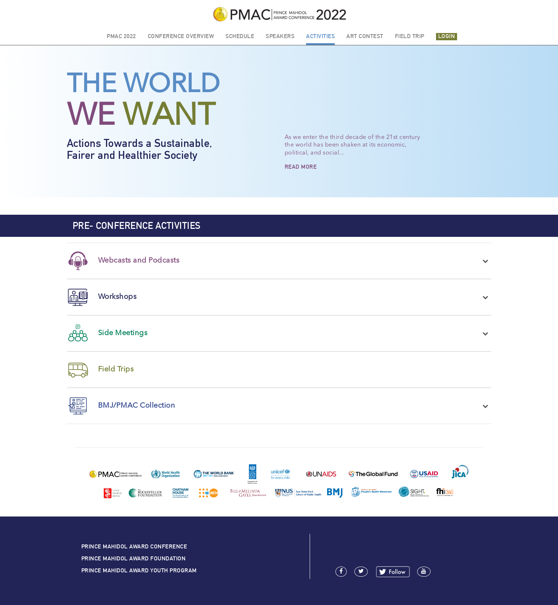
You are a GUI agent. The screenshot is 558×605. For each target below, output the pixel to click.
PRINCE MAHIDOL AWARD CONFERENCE (134, 546)
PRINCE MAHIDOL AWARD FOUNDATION (133, 558)
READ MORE (301, 166)
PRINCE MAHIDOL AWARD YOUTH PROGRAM (139, 570)
